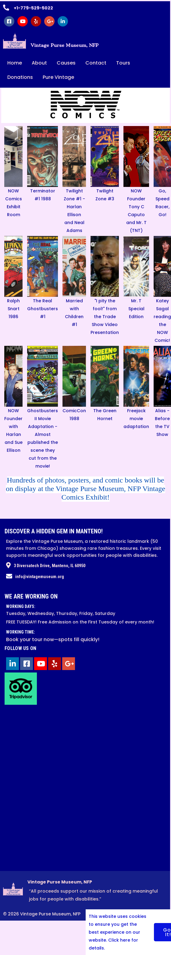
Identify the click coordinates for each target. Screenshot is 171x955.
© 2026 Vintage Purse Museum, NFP (41, 918)
